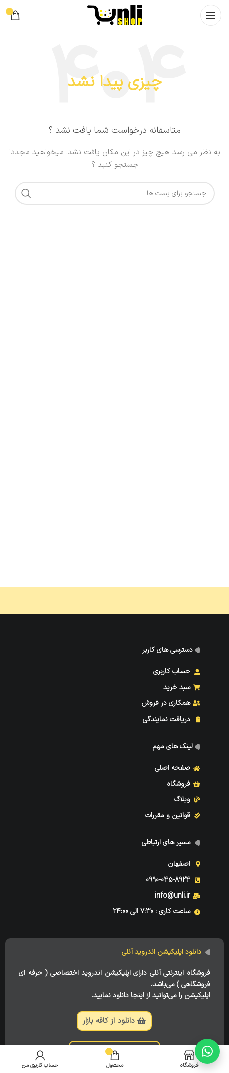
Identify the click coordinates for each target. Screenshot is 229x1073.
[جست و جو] (115, 193)
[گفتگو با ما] (207, 1051)
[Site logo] (114, 14)
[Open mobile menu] (210, 15)
